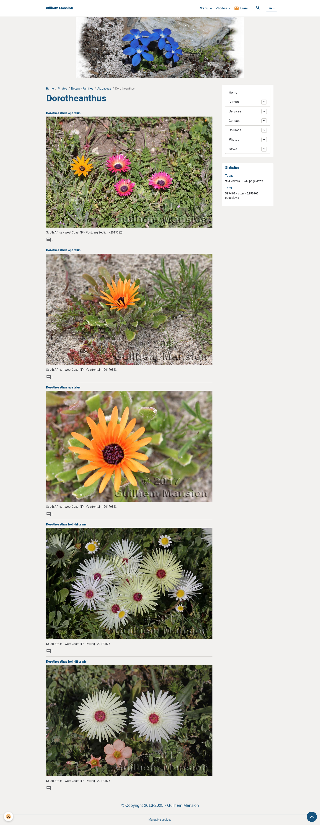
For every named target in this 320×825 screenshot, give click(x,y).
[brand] (58, 8)
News (233, 149)
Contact (234, 121)
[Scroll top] (312, 817)
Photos (222, 8)
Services (235, 111)
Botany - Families (82, 88)
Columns (235, 130)
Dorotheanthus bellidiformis (66, 524)
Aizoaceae (104, 88)
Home (50, 88)
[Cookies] (8, 816)
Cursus (234, 102)
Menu (204, 8)
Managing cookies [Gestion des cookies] (160, 819)
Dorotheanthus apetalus (63, 113)
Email (241, 8)
